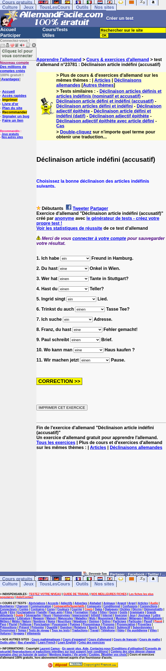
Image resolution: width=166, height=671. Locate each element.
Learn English (67, 642)
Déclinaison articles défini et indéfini (94, 106)
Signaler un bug (15, 116)
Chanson (22, 606)
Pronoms (108, 624)
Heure (47, 615)
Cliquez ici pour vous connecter (17, 53)
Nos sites (104, 7)
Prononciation (126, 624)
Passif (148, 621)
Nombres (39, 621)
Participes (119, 621)
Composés (94, 606)
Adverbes (81, 603)
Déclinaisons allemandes (136, 447)
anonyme (64, 218)
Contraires (38, 609)
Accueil (8, 29)
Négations (80, 621)
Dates (98, 609)
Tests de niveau (39, 630)
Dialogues (111, 609)
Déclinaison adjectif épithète (119, 116)
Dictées (125, 609)
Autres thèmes (98, 85)
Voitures (5, 633)
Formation (81, 612)
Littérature (24, 618)
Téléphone (108, 630)
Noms (51, 621)
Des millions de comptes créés (14, 67)
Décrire (137, 609)
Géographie (33, 615)
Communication (40, 606)
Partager (99, 208)
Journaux (144, 615)
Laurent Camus (50, 648)
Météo (16, 621)
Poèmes (75, 624)
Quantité (52, 627)
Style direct (107, 627)
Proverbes (144, 624)
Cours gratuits (17, 579)
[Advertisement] (101, 513)
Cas (60, 126)
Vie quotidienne (137, 630)
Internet (107, 615)
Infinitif (95, 615)
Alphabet (95, 603)
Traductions (80, 630)
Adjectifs (66, 603)
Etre (12, 612)
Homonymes (61, 615)
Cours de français (125, 639)
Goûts (123, 612)
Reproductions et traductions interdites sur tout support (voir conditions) (60, 651)
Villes (153, 630)
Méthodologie (153, 618)
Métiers (5, 621)
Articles (102, 80)
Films (68, 612)
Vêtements (33, 633)
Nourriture (64, 621)
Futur (94, 612)
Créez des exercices (91, 642)
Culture (10, 7)
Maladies (81, 618)
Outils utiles (8, 642)
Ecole (3, 612)
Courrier (76, 609)
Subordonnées (142, 627)
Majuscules (65, 618)
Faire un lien (12, 120)
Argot (132, 603)
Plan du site (12, 108)
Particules (135, 621)
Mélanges (135, 618)
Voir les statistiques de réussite (69, 228)
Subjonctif (123, 627)
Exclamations (26, 612)
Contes (23, 609)
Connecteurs (8, 609)
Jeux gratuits (10, 134)
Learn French (46, 642)
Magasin (38, 618)
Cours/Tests (55, 29)
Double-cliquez (76, 132)
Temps (22, 630)
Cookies (94, 654)
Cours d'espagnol (74, 639)
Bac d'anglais (27, 642)
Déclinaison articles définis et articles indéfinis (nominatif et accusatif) (109, 93)
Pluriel (13, 624)
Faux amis (56, 612)
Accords (52, 603)
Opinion (94, 621)
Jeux (28, 7)
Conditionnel (111, 606)
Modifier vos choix (114, 654)
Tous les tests (61, 630)
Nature (26, 621)
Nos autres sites (12, 137)
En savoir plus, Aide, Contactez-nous (86, 648)
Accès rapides (14, 96)
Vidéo (121, 630)
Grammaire (137, 612)
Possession (60, 624)
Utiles (48, 35)
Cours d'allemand (99, 639)
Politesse (26, 624)
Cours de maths (149, 639)
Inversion (121, 615)
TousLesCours (54, 7)
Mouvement (105, 618)
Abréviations (37, 603)
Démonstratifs (153, 609)
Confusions (130, 606)
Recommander (14, 112)
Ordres (106, 621)
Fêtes (103, 612)
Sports (93, 627)
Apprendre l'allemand (58, 59)
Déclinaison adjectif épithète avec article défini (105, 121)
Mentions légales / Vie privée (68, 654)
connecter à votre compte (99, 238)
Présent (24, 627)
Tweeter (81, 208)
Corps (51, 609)
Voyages (18, 633)
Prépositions (8, 627)
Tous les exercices (55, 442)
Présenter (37, 627)
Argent (121, 603)
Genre (113, 612)
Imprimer (10, 100)
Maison (51, 618)
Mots (92, 618)
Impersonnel (80, 615)
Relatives (80, 627)
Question (66, 627)
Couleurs (63, 609)
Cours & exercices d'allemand (117, 59)
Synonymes (7, 630)
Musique (121, 618)
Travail (94, 630)
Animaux (109, 603)
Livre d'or (10, 104)
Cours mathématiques (45, 639)
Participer (10, 35)
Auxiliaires (7, 606)
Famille (42, 612)
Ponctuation (42, 624)
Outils (82, 7)
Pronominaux (91, 624)
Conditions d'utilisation (128, 648)
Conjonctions (149, 606)
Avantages (10, 79)
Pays (3, 624)
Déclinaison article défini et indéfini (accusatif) (105, 101)
